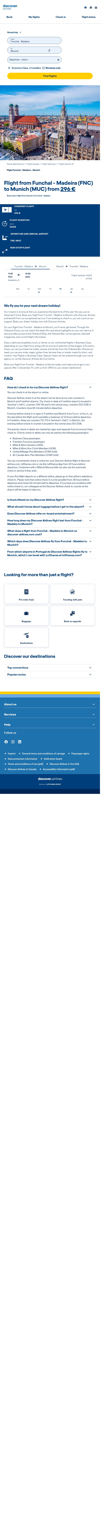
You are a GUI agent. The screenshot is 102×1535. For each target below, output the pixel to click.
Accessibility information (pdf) (59, 769)
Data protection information (22, 759)
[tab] (30, 266)
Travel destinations (15, 164)
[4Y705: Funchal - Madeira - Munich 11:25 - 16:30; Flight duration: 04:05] (50, 283)
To (11, 49)
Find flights (50, 76)
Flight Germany (49, 164)
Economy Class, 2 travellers (26, 68)
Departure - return (18, 59)
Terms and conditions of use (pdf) (25, 764)
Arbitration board (53, 759)
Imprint (12, 753)
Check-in (61, 17)
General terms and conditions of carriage (43, 753)
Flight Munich (65, 164)
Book (9, 17)
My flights (34, 17)
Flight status (88, 17)
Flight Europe (33, 164)
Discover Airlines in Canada (22, 769)
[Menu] (96, 7)
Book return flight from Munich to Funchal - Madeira (28, 196)
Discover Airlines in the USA (64, 764)
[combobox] (13, 32)
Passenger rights (80, 753)
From (12, 39)
